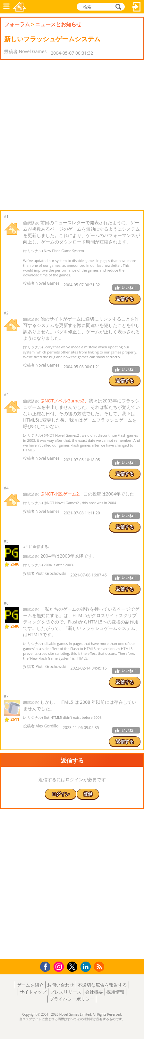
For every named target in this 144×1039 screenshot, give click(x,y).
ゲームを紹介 (30, 985)
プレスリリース (65, 992)
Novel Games (19, 7)
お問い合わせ (60, 985)
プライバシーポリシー (71, 999)
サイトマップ (33, 992)
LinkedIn (87, 967)
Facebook (47, 966)
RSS (100, 966)
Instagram (59, 966)
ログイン (136, 7)
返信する (125, 299)
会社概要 (94, 992)
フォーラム (17, 24)
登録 (87, 794)
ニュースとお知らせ (58, 24)
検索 (117, 7)
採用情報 (115, 992)
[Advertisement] (72, 135)
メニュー (6, 7)
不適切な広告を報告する (102, 985)
